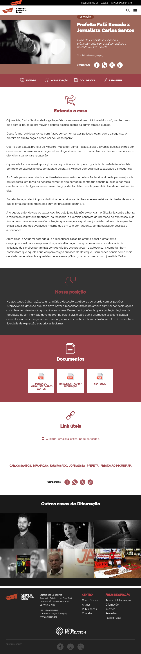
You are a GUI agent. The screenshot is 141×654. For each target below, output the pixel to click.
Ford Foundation (70, 631)
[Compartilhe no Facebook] (96, 65)
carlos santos (20, 465)
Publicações (89, 609)
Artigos (86, 604)
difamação (40, 465)
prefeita (92, 465)
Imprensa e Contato (121, 3)
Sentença (100, 379)
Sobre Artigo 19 (89, 3)
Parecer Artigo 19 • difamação (70, 380)
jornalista (77, 465)
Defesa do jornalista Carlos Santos (41, 381)
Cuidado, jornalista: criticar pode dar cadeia (71, 439)
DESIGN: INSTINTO (14, 644)
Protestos (111, 613)
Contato (87, 613)
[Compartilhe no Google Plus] (119, 65)
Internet (110, 609)
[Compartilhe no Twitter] (112, 65)
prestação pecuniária (115, 465)
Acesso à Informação (118, 600)
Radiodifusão (113, 617)
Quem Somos (90, 600)
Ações (104, 3)
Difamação (112, 604)
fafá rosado (58, 465)
